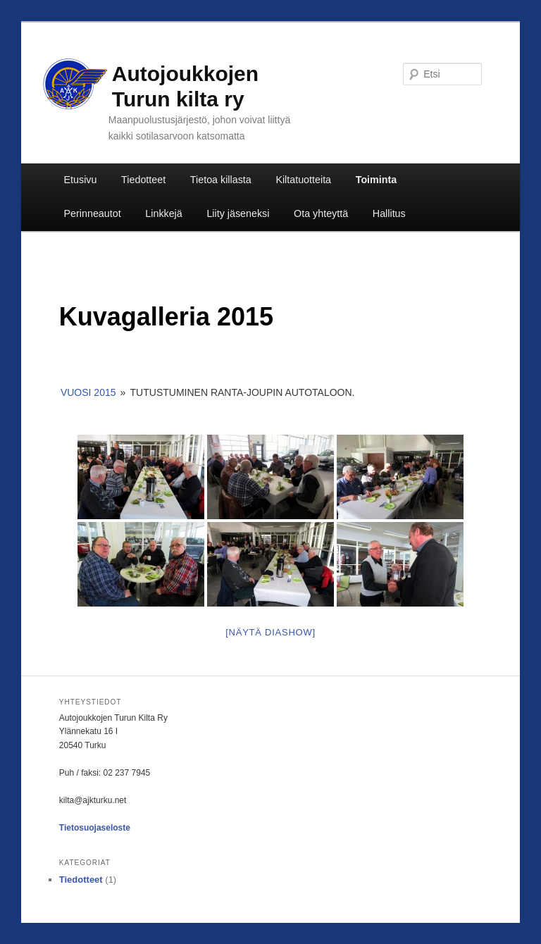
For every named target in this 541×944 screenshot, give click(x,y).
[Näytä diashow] (270, 632)
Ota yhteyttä (321, 213)
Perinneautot (92, 213)
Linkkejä (163, 213)
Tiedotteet (143, 179)
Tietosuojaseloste (94, 828)
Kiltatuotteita (303, 179)
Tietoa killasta (220, 179)
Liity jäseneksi (237, 213)
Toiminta (376, 179)
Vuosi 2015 (88, 392)
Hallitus (389, 213)
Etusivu (80, 179)
